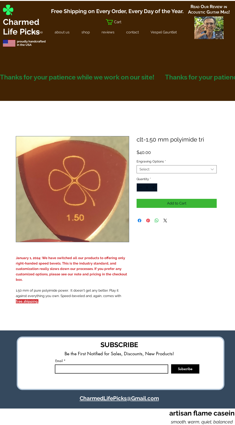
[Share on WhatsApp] (156, 220)
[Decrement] (140, 187)
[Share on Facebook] (139, 220)
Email (59, 360)
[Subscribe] (185, 369)
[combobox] (177, 169)
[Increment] (154, 187)
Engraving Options (151, 161)
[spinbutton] (147, 187)
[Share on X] (165, 220)
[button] (117, 22)
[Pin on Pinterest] (148, 220)
